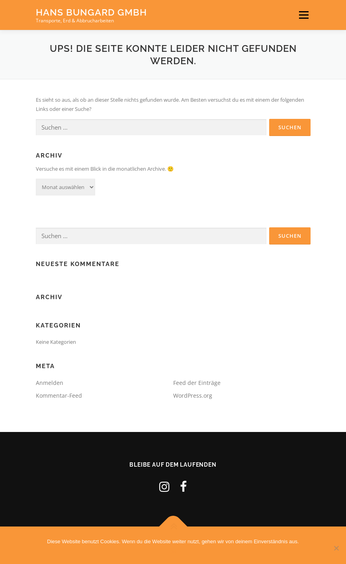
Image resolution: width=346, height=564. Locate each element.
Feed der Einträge (197, 383)
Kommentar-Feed (59, 395)
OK (173, 552)
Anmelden (49, 383)
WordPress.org (192, 395)
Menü (304, 14)
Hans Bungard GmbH (91, 12)
